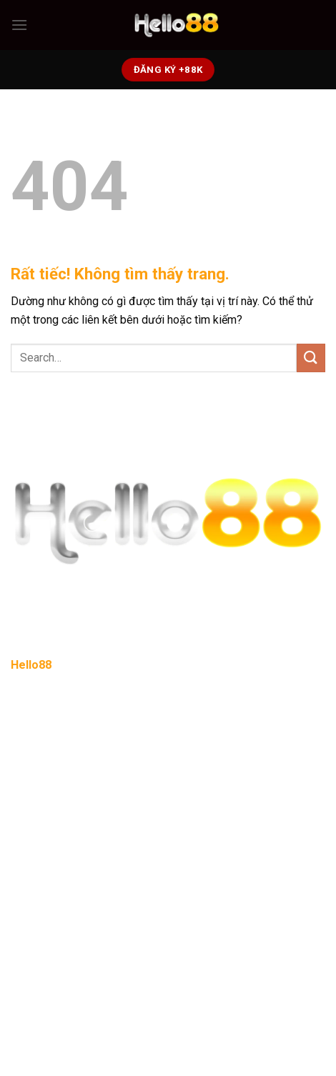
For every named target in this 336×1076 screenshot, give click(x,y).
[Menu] (19, 24)
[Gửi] (311, 358)
